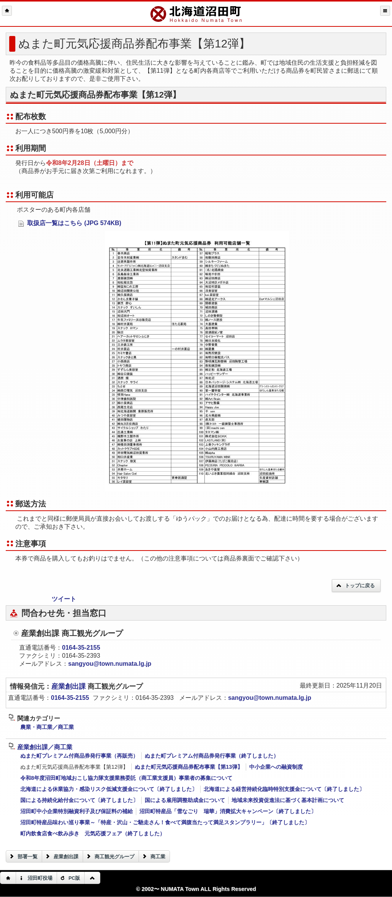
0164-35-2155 (81, 647)
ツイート (64, 599)
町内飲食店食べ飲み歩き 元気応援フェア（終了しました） (92, 833)
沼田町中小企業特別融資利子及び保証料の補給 (76, 811)
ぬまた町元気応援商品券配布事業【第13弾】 (189, 767)
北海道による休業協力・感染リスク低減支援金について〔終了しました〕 (108, 789)
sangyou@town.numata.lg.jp (109, 663)
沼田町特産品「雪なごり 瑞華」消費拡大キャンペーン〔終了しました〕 (227, 811)
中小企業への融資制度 (276, 767)
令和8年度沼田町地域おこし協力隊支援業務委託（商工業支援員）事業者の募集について (126, 778)
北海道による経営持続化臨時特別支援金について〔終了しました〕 (284, 789)
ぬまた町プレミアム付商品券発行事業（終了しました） (212, 756)
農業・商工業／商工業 (47, 727)
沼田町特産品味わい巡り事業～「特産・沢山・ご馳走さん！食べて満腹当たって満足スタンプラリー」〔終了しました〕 (165, 822)
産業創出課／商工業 (40, 747)
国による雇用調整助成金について (185, 800)
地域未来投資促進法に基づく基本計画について (288, 800)
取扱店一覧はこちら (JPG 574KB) (69, 223)
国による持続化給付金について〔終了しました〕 (79, 800)
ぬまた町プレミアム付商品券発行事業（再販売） (79, 756)
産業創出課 (69, 686)
